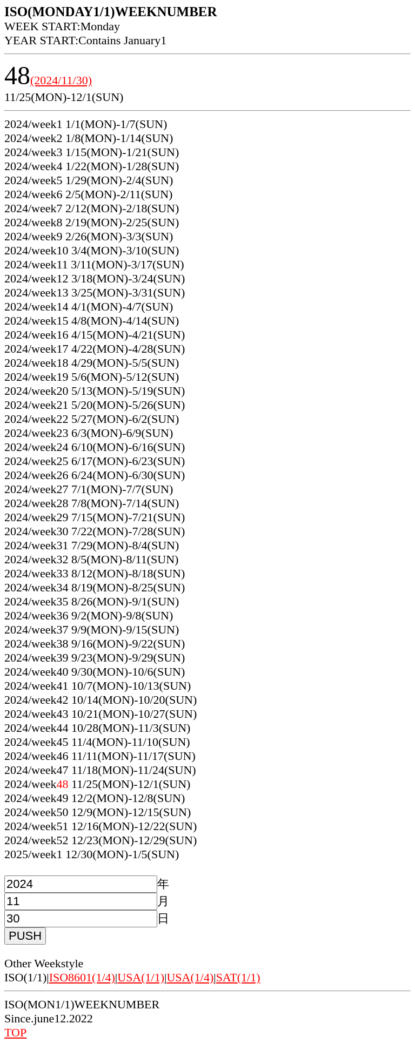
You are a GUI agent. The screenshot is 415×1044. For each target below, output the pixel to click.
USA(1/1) (140, 977)
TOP (15, 1032)
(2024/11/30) (61, 80)
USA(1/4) (189, 977)
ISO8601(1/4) (82, 977)
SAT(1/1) (238, 977)
